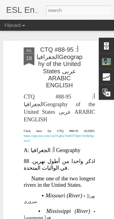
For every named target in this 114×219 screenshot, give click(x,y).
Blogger (96, 212)
